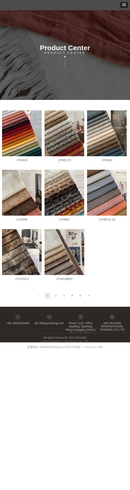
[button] (124, 5)
